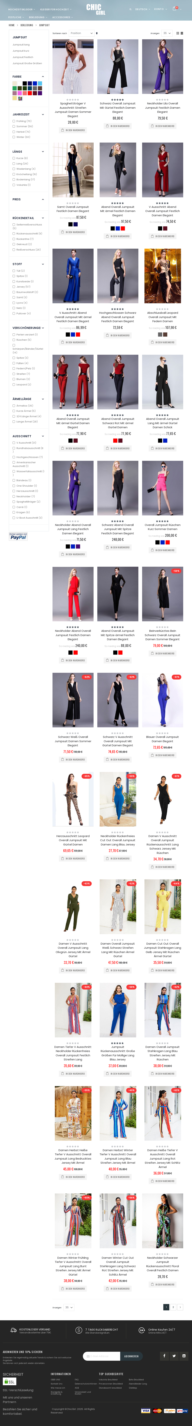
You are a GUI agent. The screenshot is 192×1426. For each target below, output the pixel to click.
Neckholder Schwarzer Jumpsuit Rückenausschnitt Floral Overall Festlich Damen (162, 1264)
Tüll (19, 271)
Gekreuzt (23, 244)
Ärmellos (23, 405)
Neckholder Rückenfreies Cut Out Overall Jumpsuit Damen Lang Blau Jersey (117, 840)
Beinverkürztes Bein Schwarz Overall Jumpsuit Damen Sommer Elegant (162, 635)
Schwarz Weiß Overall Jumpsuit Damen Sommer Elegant (73, 741)
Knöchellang (25, 174)
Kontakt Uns (56, 1383)
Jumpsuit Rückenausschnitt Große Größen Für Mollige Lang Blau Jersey (118, 1053)
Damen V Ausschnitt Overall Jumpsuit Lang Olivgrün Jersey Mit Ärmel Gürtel (73, 950)
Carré (20, 507)
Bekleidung (27, 25)
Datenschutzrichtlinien (86, 1383)
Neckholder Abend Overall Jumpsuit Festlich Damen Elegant (73, 635)
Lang (21, 163)
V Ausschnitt (25, 443)
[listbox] (73, 224)
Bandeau (22, 480)
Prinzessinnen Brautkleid (111, 1383)
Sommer (23, 126)
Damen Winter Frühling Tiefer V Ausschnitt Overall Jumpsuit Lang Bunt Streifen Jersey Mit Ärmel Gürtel (73, 1266)
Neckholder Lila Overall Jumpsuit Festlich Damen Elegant (162, 107)
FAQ (76, 1379)
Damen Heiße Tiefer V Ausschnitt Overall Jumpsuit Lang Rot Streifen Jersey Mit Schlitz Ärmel (162, 1158)
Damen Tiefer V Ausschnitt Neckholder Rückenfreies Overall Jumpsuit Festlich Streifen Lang (73, 1053)
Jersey (22, 286)
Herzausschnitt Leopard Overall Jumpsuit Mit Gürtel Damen (73, 840)
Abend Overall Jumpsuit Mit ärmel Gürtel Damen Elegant (73, 423)
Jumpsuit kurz (21, 51)
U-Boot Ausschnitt (28, 518)
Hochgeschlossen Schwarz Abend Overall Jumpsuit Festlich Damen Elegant (117, 317)
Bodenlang (24, 179)
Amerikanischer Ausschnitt (24, 464)
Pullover (22, 313)
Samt (20, 297)
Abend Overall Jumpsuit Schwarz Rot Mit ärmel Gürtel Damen (117, 423)
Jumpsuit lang (21, 44)
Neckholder (24, 496)
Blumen (22, 379)
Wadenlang (24, 169)
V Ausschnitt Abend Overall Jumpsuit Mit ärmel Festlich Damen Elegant (73, 317)
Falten (21, 363)
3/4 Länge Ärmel (27, 416)
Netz (19, 308)
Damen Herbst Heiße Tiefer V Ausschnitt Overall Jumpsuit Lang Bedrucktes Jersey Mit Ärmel (73, 1156)
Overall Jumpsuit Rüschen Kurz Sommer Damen (163, 527)
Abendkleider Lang (138, 1383)
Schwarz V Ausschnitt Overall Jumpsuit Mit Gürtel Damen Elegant (117, 741)
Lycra (20, 303)
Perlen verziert (26, 334)
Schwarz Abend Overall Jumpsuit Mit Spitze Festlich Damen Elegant (117, 529)
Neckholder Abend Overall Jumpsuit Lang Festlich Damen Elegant (73, 529)
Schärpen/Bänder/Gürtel (28, 349)
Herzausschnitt (26, 491)
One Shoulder (25, 486)
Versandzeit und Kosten (83, 1393)
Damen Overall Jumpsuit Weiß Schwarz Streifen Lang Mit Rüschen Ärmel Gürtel (118, 950)
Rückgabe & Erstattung (56, 1393)
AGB (77, 1388)
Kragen (22, 512)
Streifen (22, 374)
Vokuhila (22, 185)
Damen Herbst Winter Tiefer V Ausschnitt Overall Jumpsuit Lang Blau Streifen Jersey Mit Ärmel (118, 1156)
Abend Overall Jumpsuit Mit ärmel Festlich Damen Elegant (117, 211)
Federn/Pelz (24, 368)
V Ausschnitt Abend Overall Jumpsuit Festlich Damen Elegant (162, 211)
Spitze (20, 276)
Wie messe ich (58, 1388)
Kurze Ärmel (25, 411)
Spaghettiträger (27, 501)
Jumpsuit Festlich (23, 57)
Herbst (22, 132)
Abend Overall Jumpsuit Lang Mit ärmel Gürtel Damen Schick (162, 423)
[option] (70, 224)
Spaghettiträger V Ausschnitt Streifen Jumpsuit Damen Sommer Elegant (73, 109)
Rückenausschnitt (28, 233)
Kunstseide (23, 281)
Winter (22, 137)
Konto (159, 9)
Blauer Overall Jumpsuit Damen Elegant (162, 739)
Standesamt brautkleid (110, 1388)
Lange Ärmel (26, 421)
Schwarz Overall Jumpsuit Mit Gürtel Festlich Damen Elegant (118, 107)
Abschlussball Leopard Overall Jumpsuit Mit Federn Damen (162, 317)
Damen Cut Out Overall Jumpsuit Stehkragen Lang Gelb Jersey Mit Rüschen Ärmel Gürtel (162, 950)
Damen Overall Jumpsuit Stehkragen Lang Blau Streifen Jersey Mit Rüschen (163, 1053)
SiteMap (133, 1388)
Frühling (22, 121)
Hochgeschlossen (28, 457)
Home (12, 25)
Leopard (22, 384)
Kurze (21, 158)
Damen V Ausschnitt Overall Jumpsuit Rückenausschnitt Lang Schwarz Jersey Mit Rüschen (163, 844)
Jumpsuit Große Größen (27, 63)
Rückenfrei (23, 239)
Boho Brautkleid (136, 1379)
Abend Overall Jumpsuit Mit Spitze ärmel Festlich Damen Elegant (118, 635)
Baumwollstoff (26, 292)
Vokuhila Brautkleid (108, 1379)
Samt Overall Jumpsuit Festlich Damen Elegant (73, 209)
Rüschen (22, 340)
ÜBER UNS (55, 1379)
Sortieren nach (59, 33)
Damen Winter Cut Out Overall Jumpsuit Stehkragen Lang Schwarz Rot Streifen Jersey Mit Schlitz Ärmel (118, 1266)
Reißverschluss (27, 249)
